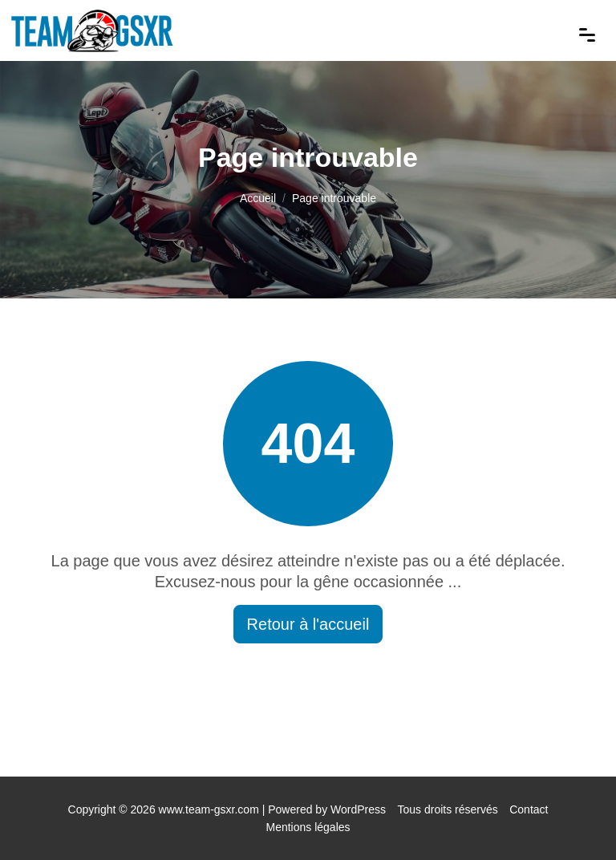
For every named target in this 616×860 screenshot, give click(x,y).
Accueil (258, 198)
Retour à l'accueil (308, 624)
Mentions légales (307, 827)
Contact (528, 809)
